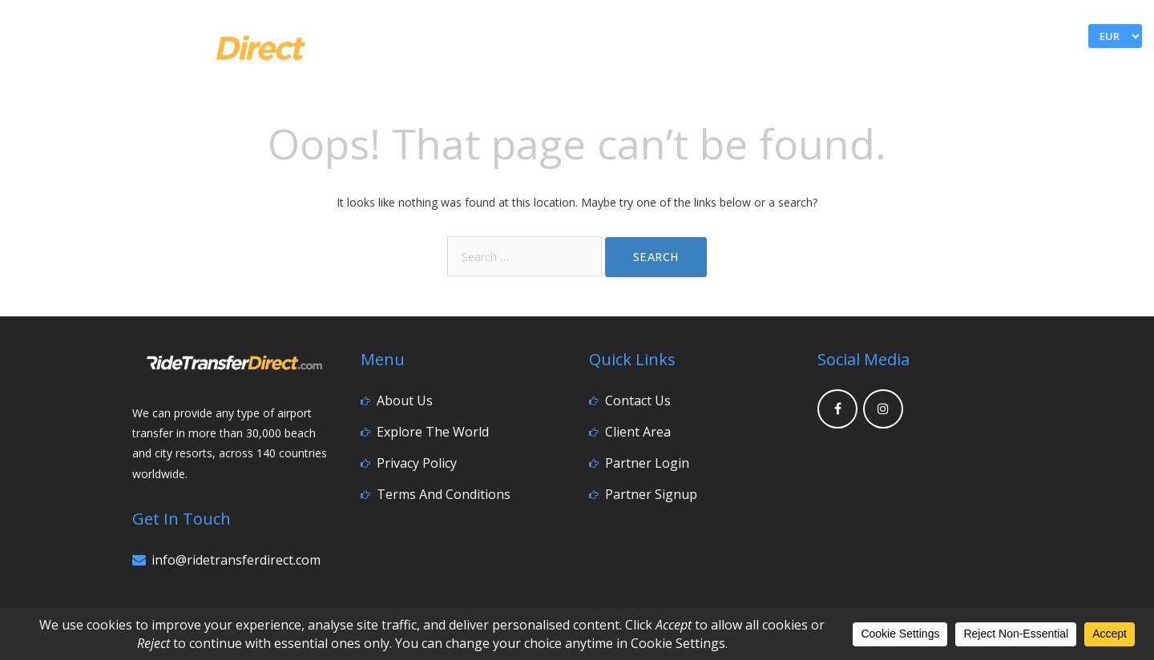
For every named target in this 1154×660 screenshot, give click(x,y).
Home (831, 69)
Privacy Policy (417, 463)
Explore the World (433, 432)
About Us (405, 400)
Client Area (638, 432)
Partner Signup (651, 494)
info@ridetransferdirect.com (236, 560)
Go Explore (976, 69)
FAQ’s (893, 69)
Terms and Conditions (443, 494)
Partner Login (647, 463)
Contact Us (1086, 69)
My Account (932, 36)
